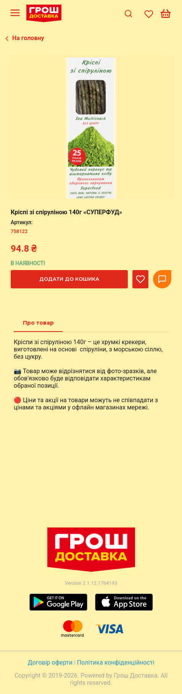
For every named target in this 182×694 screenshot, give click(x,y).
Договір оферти (51, 662)
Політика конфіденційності (115, 662)
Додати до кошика (69, 279)
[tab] (38, 323)
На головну (28, 38)
